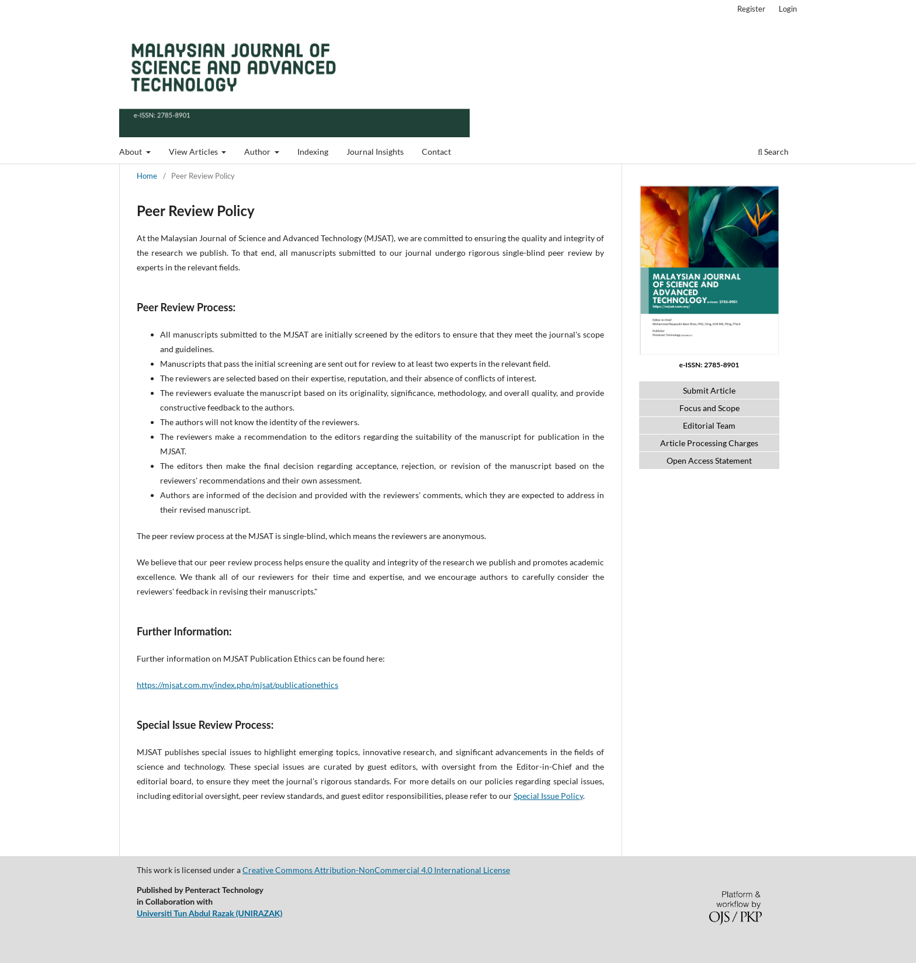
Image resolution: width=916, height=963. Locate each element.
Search (773, 152)
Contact (436, 152)
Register (751, 8)
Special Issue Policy (548, 796)
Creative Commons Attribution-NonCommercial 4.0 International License (376, 870)
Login (788, 8)
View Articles (194, 152)
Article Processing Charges (709, 443)
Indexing (312, 152)
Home (147, 175)
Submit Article (709, 390)
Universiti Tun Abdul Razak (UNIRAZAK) (209, 913)
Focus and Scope (709, 408)
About (131, 152)
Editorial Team (709, 425)
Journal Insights (375, 152)
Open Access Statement (709, 460)
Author (258, 152)
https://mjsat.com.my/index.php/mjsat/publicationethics (237, 685)
